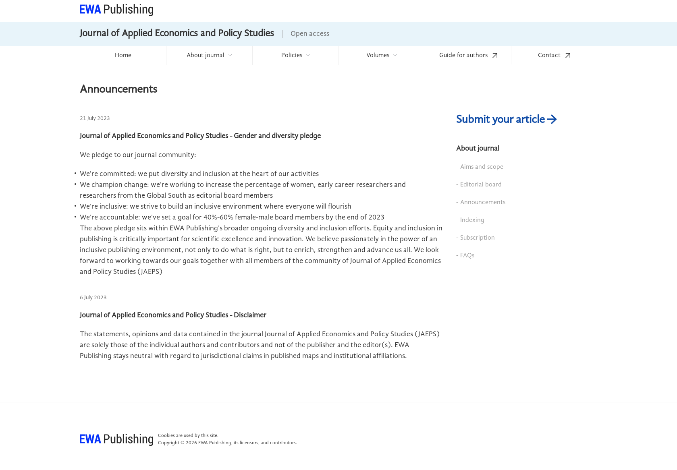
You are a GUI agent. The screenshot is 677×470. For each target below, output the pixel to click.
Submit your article (506, 120)
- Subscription (475, 238)
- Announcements (480, 202)
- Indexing (470, 220)
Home (123, 55)
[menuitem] (123, 55)
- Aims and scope (479, 167)
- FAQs (465, 256)
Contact (554, 55)
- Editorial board (479, 185)
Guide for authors (468, 55)
